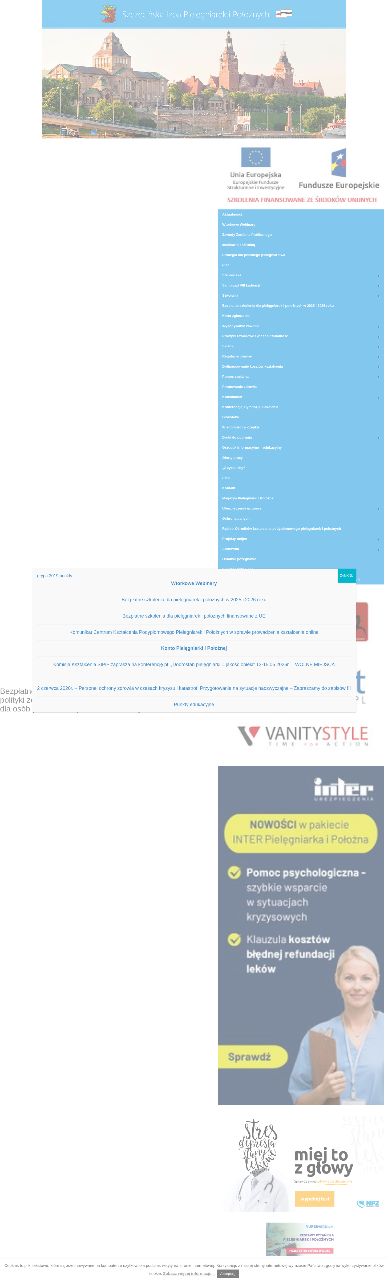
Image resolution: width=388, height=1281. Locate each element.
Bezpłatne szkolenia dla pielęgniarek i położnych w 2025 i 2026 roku (194, 599)
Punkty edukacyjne (194, 704)
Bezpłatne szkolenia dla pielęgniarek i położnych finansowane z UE (194, 616)
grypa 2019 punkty (54, 576)
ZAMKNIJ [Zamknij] (346, 576)
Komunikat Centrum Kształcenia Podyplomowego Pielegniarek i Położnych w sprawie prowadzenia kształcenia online (194, 632)
